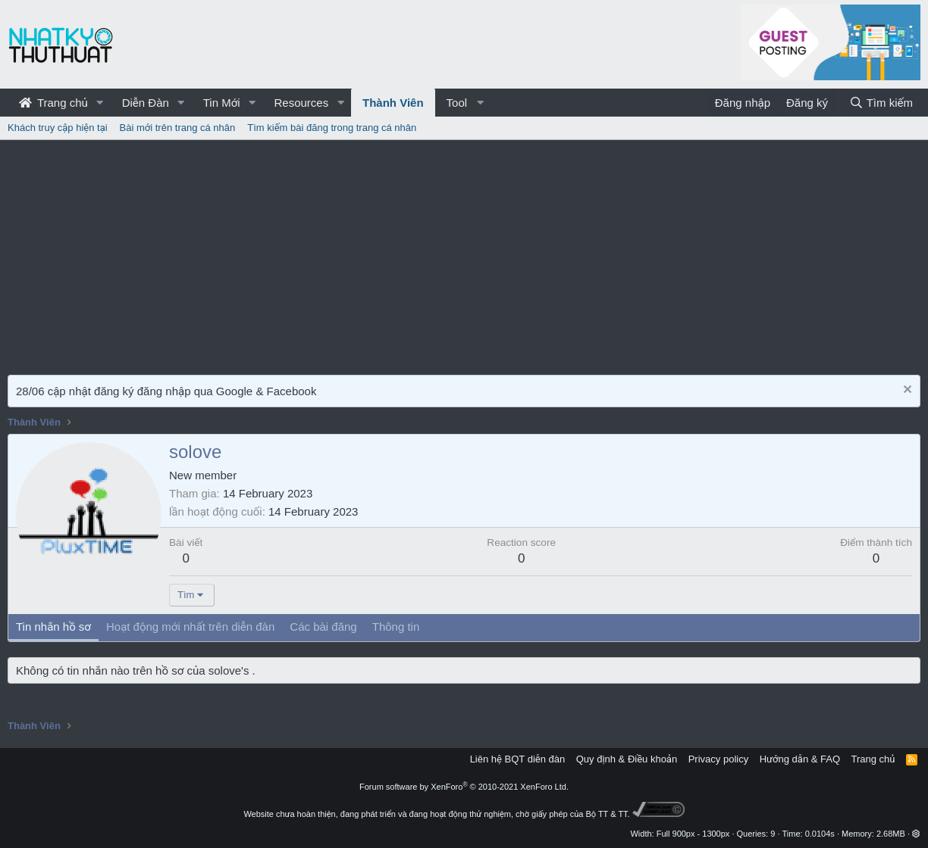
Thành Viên (393, 102)
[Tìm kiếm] (881, 103)
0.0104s (820, 833)
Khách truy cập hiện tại (58, 127)
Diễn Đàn (145, 102)
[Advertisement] (464, 254)
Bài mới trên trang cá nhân (178, 127)
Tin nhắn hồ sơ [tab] (53, 626)
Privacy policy (718, 759)
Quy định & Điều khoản (626, 759)
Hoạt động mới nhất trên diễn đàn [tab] (190, 626)
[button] (100, 103)
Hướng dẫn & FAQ (800, 759)
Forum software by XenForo (464, 786)
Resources (301, 102)
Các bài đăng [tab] (323, 626)
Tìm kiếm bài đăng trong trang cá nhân (331, 127)
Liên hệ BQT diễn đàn (518, 759)
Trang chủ (53, 102)
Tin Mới (221, 102)
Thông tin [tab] (396, 626)
